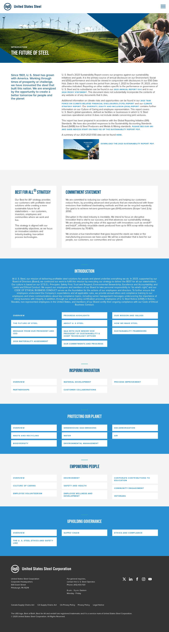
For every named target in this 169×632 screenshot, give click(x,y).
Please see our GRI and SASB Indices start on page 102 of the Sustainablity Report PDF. (107, 128)
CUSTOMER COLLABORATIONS (80, 389)
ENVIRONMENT (72, 477)
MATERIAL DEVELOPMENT (77, 381)
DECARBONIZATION (124, 427)
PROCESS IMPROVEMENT (127, 381)
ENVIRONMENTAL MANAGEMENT (81, 443)
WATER (67, 435)
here (119, 134)
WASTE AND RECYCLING (26, 435)
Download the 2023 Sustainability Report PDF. (127, 143)
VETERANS (120, 495)
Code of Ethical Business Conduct (35, 290)
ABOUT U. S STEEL (74, 323)
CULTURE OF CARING (24, 485)
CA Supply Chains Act (47, 604)
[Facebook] (137, 578)
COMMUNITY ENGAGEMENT (129, 488)
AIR (116, 435)
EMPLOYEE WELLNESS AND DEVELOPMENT (78, 494)
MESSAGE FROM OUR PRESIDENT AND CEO (33, 332)
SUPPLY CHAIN (71, 532)
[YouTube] (150, 578)
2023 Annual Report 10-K (128, 89)
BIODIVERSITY (20, 443)
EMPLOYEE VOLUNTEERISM (27, 493)
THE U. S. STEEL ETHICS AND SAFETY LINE (33, 541)
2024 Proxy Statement (74, 92)
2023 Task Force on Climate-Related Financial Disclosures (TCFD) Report (106, 102)
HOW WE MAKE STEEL (125, 323)
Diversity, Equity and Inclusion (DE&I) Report (113, 106)
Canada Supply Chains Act (22, 604)
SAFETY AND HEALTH (75, 485)
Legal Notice (98, 604)
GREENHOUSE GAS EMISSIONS (80, 427)
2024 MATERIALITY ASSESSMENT (30, 341)
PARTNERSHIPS (21, 389)
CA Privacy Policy (67, 604)
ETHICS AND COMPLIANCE (128, 532)
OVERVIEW (19, 315)
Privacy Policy (84, 604)
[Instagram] (144, 578)
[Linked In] (131, 578)
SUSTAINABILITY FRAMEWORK (130, 331)
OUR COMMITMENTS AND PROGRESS (83, 343)
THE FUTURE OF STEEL (25, 323)
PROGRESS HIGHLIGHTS (77, 315)
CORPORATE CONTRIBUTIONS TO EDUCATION (132, 479)
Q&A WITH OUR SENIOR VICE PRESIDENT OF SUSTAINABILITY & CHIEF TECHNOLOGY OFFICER (82, 333)
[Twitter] (124, 578)
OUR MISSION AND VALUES (128, 315)
